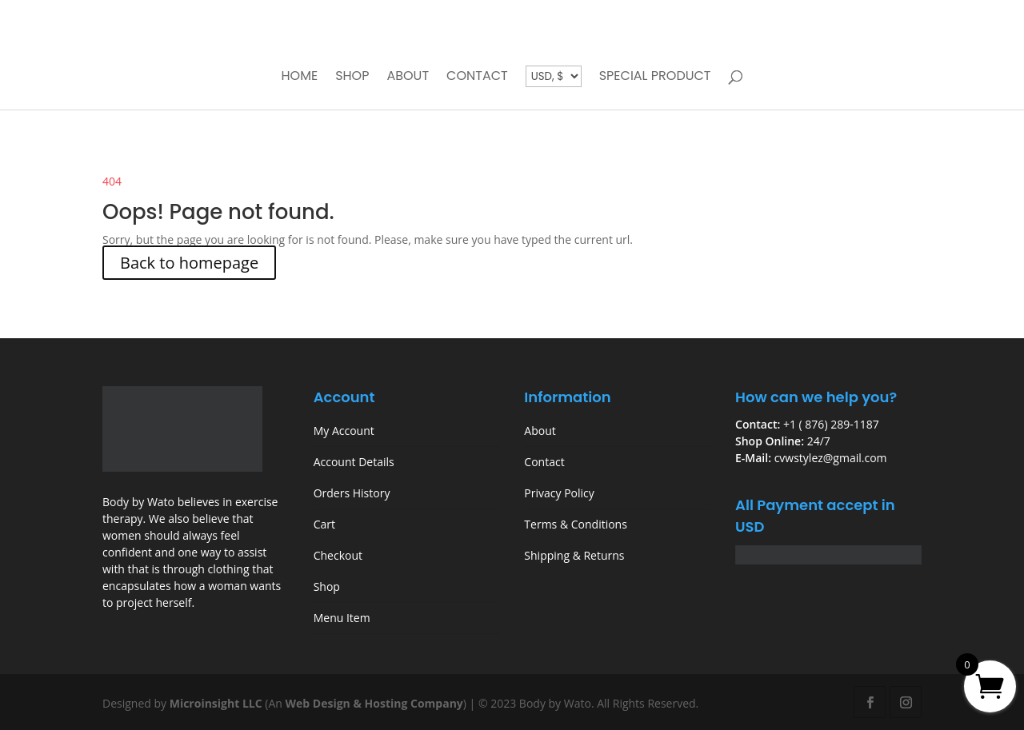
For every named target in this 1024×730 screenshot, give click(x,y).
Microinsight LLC (216, 703)
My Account (344, 430)
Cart (324, 524)
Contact (477, 77)
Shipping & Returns (574, 555)
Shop (352, 77)
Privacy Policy (559, 493)
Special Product (655, 77)
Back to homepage (189, 262)
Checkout (338, 555)
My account (800, 22)
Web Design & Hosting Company (374, 703)
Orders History (352, 493)
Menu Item (342, 617)
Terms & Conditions (575, 524)
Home (299, 77)
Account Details (354, 461)
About (407, 77)
